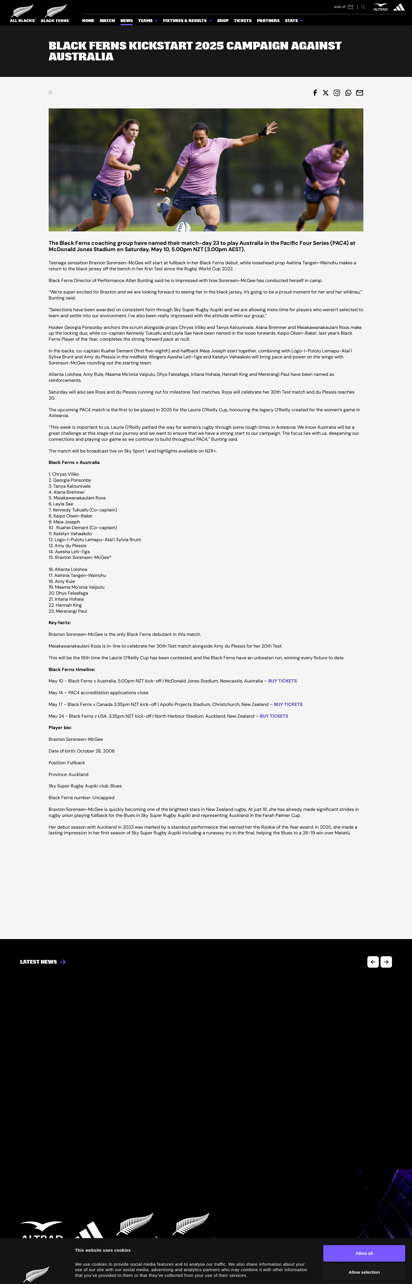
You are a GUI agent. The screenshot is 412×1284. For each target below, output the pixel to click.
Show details (323, 1272)
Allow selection (364, 1227)
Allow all (364, 1208)
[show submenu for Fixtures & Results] (211, 21)
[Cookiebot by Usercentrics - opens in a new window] (37, 1273)
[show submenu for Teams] (156, 21)
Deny (364, 1246)
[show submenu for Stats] (302, 21)
